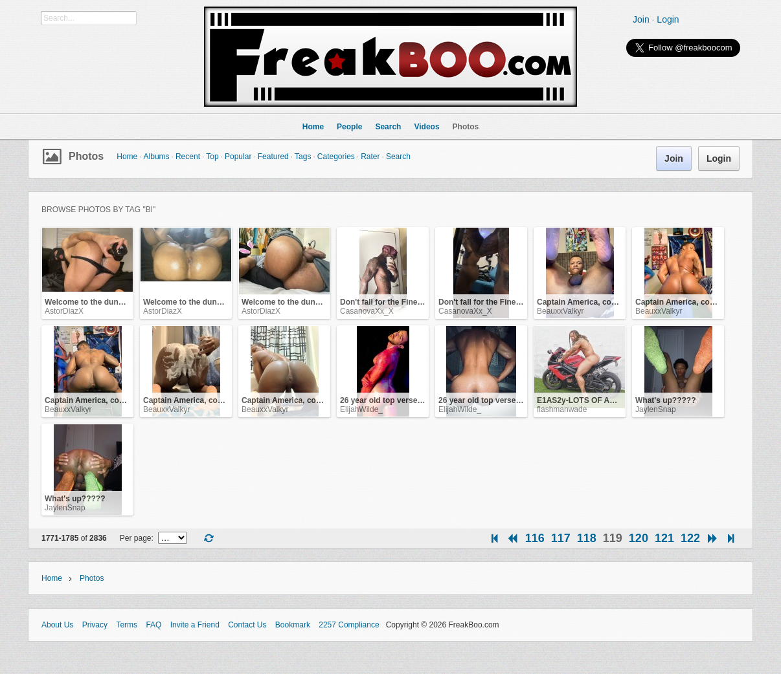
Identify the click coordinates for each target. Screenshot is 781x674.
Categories (336, 156)
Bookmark (292, 624)
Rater (370, 156)
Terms (126, 624)
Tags (303, 156)
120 (638, 538)
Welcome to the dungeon (91, 302)
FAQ (153, 624)
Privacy (95, 624)
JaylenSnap (655, 409)
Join (641, 19)
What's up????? (665, 400)
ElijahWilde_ (361, 409)
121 (664, 538)
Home (127, 156)
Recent (187, 156)
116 (535, 538)
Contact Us (247, 624)
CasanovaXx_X (367, 311)
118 (586, 538)
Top (212, 156)
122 (690, 538)
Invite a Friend (195, 624)
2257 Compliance (349, 624)
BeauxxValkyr (560, 311)
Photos (86, 156)
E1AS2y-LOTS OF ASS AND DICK (598, 400)
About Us (57, 624)
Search (398, 156)
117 (561, 538)
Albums (157, 156)
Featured (273, 156)
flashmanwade (562, 409)
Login (668, 19)
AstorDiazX (64, 311)
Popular (238, 156)
